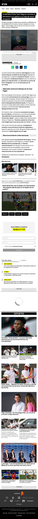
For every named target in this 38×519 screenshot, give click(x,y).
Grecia (12, 214)
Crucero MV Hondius (11, 0)
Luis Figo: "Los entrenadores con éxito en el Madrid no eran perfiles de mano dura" (18, 464)
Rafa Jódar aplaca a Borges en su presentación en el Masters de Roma (9, 430)
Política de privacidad (12, 512)
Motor (12, 8)
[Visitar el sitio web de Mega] (31, 498)
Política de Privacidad (17, 246)
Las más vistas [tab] (6, 260)
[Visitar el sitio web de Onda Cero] (11, 501)
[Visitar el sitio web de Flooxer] (19, 504)
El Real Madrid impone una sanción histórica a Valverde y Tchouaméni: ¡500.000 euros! (19, 274)
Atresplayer (5, 157)
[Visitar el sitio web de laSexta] (13, 498)
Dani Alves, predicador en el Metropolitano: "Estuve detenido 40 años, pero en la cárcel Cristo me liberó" (18, 282)
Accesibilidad (19, 515)
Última (29, 4)
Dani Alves (7, 280)
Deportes (19, 314)
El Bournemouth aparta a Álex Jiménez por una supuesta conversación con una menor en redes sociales (26, 357)
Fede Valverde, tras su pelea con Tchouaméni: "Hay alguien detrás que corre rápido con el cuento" (18, 187)
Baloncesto (17, 8)
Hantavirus (4, 0)
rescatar (25, 214)
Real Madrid (8, 264)
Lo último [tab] (23, 260)
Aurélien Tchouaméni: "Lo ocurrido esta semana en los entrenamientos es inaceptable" (16, 339)
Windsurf (5, 214)
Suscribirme (19, 250)
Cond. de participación (30, 512)
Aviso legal (5, 512)
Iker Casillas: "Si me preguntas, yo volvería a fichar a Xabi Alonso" (18, 413)
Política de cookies (21, 512)
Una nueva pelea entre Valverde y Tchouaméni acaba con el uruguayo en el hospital (20, 266)
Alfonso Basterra (23, 0)
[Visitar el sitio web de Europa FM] (17, 501)
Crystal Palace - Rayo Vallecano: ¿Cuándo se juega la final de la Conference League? (8, 481)
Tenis (3, 8)
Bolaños (17, 0)
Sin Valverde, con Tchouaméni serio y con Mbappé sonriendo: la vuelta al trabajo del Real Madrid (27, 430)
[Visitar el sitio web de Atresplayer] (31, 501)
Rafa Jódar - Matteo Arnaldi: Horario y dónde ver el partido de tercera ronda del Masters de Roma (18, 385)
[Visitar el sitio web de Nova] (25, 498)
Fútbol (7, 8)
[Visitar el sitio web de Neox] (19, 498)
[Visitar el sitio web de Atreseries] (5, 501)
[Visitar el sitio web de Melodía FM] (23, 501)
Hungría (18, 214)
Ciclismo (23, 8)
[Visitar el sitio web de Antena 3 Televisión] (6, 498)
